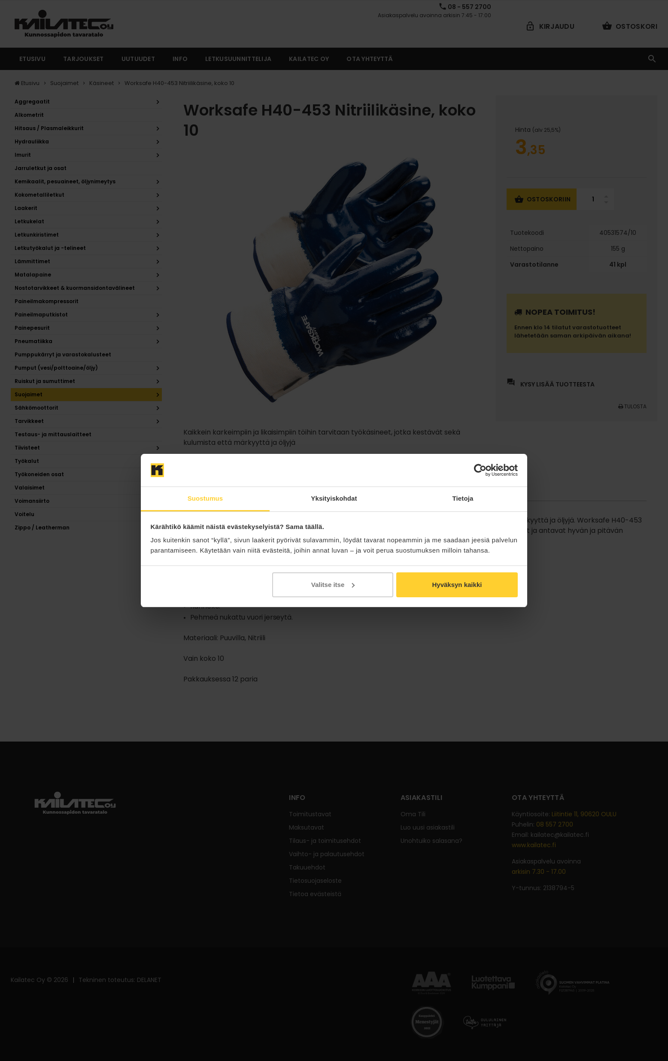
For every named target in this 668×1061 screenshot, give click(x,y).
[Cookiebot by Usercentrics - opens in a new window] (480, 470)
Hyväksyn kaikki (457, 584)
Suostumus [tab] (205, 498)
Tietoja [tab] (463, 498)
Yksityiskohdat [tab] (334, 498)
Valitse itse (333, 584)
